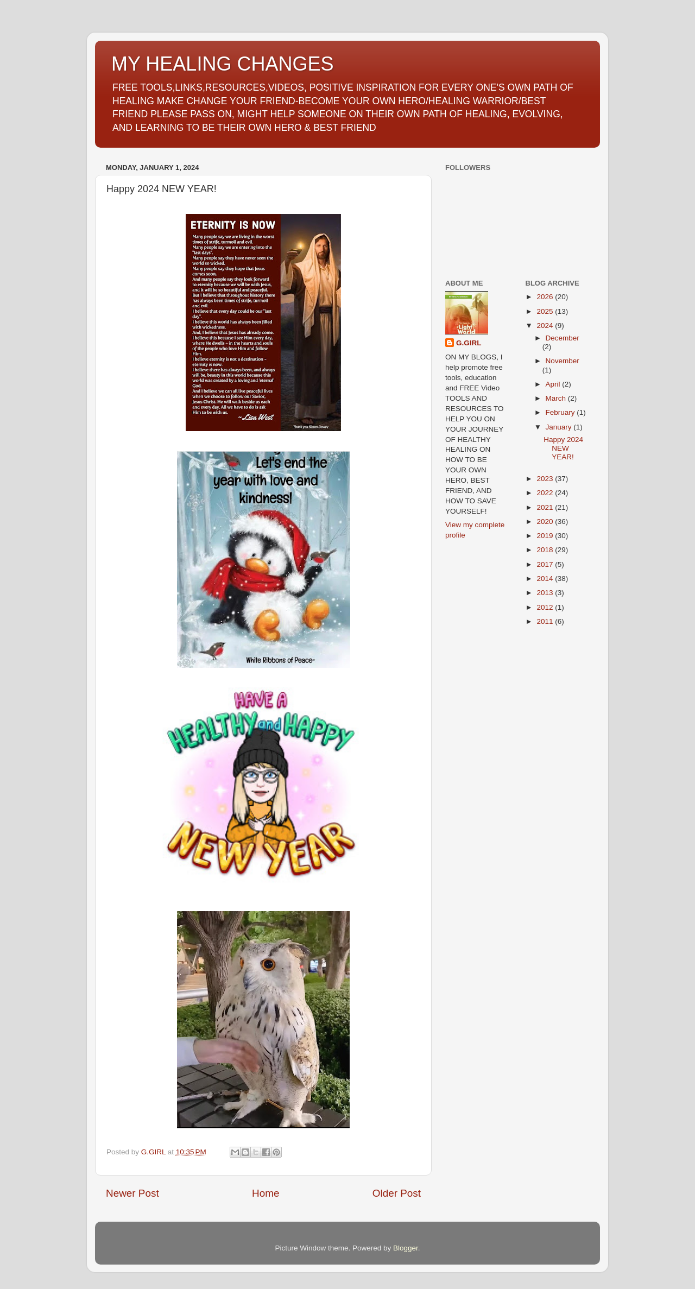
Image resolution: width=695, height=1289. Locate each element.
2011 (545, 621)
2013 (545, 593)
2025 (545, 311)
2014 (545, 578)
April (554, 384)
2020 (545, 521)
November (562, 361)
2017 (545, 564)
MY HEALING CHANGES (222, 64)
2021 (545, 507)
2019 (545, 536)
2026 (545, 297)
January (560, 427)
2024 (545, 325)
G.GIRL (469, 343)
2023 (545, 479)
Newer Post (132, 1193)
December (562, 338)
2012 (545, 607)
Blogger (405, 1248)
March (557, 398)
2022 (545, 493)
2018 (545, 550)
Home (265, 1193)
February (561, 412)
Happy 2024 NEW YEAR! (563, 448)
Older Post (396, 1193)
